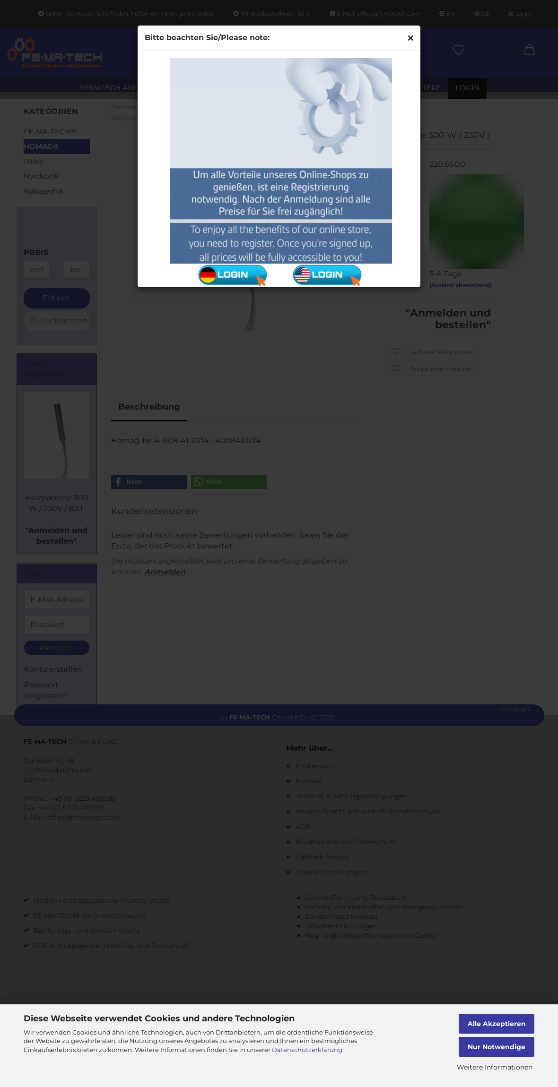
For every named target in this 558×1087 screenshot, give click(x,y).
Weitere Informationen (494, 1067)
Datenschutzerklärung (307, 1049)
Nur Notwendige (496, 1047)
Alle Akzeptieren (497, 1023)
